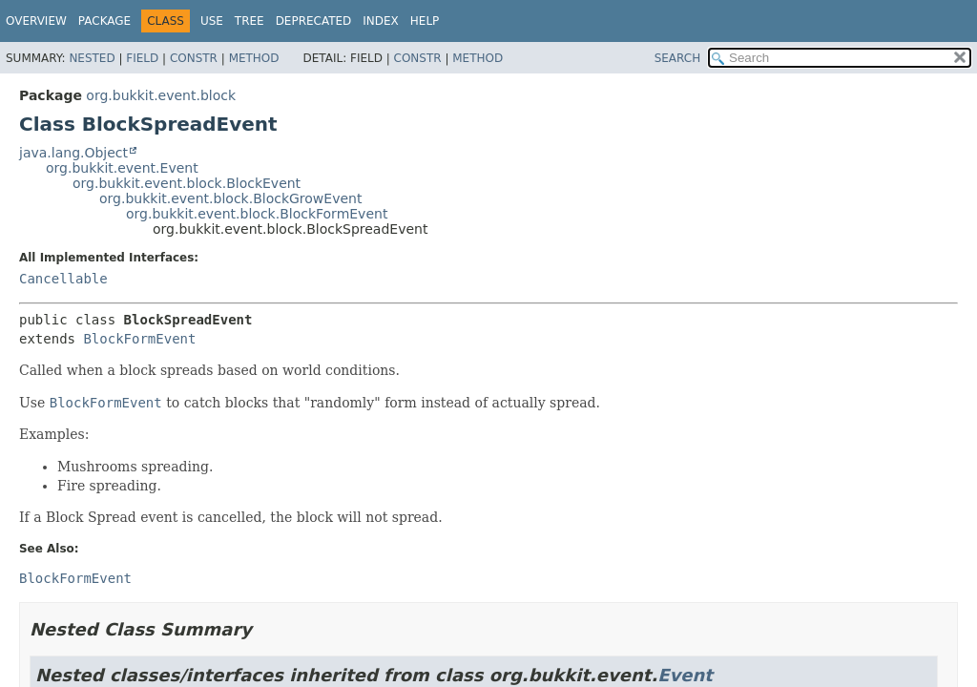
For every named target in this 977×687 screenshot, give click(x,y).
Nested (91, 58)
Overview (36, 21)
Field (142, 58)
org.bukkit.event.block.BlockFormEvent (256, 213)
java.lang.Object (73, 152)
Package (104, 21)
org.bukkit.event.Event (122, 168)
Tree (249, 21)
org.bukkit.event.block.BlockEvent (187, 183)
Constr (194, 58)
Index (381, 21)
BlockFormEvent (139, 338)
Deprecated (314, 21)
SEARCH (678, 58)
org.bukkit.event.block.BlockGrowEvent (230, 198)
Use (211, 21)
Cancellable (63, 278)
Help (425, 21)
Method (254, 58)
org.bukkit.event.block (161, 95)
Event (685, 675)
